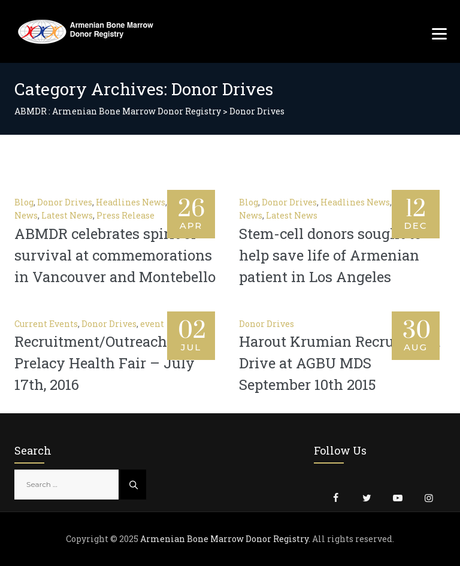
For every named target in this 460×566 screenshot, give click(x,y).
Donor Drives (64, 202)
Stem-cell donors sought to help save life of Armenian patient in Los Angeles (330, 255)
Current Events (46, 323)
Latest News (67, 215)
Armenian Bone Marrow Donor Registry (224, 538)
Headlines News (130, 202)
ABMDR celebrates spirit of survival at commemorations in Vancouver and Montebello (115, 255)
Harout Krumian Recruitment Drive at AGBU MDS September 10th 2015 (339, 363)
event (152, 323)
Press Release (125, 215)
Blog (24, 202)
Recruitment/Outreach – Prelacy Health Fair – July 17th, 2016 (104, 363)
